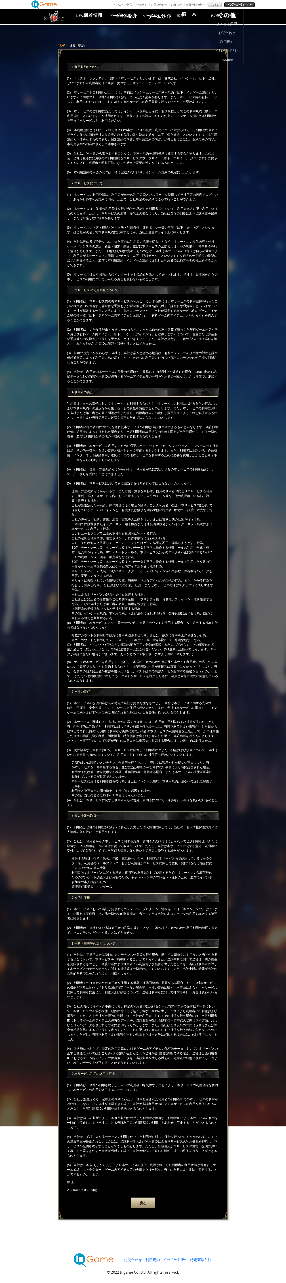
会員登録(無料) (195, 4)
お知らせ (176, 4)
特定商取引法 (201, 1259)
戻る (143, 1202)
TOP (61, 45)
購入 (195, 16)
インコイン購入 (123, 4)
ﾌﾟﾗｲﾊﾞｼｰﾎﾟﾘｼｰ (175, 1259)
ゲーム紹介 (124, 16)
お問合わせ (133, 1259)
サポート (141, 4)
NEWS (88, 16)
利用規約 (152, 1259)
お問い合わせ (159, 4)
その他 (231, 16)
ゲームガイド (160, 16)
